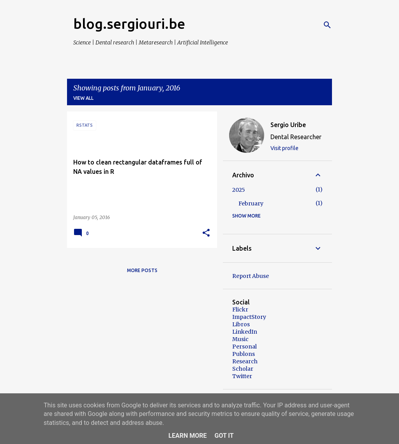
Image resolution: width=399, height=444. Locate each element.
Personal (244, 346)
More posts (142, 270)
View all (83, 98)
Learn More (187, 435)
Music (240, 339)
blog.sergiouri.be (129, 24)
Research (245, 361)
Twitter (242, 376)
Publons (243, 353)
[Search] (327, 25)
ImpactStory (249, 316)
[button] (206, 233)
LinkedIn (244, 331)
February (250, 203)
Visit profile (284, 148)
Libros (241, 324)
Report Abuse (250, 275)
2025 (238, 189)
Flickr (240, 309)
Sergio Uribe (288, 124)
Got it (223, 435)
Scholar (242, 368)
